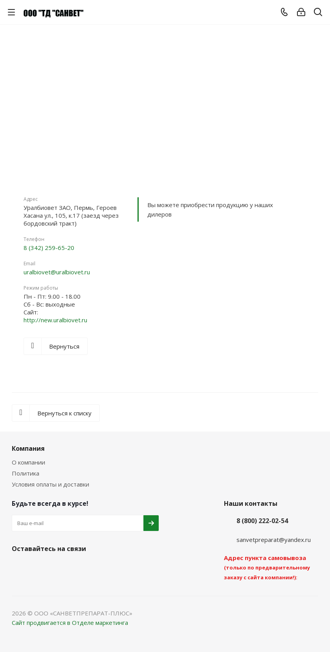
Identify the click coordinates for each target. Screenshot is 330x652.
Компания (28, 448)
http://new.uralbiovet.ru (55, 320)
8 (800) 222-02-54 (262, 520)
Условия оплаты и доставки (50, 484)
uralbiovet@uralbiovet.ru (57, 272)
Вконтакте (20, 567)
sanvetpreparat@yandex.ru (273, 540)
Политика (25, 473)
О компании (28, 462)
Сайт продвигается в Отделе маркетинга (70, 622)
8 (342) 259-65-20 (49, 248)
